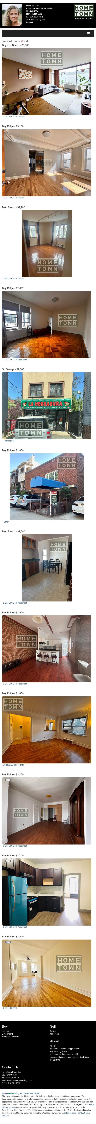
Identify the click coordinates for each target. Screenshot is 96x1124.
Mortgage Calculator (11, 1037)
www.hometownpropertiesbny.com (17, 1080)
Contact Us (55, 1060)
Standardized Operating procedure (65, 1049)
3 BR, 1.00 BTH (13, 279)
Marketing (54, 1034)
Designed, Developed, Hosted (27, 1093)
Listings (5, 1031)
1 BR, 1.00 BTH (14, 684)
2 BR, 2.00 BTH (13, 117)
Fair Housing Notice (58, 1051)
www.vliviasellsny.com (35, 19)
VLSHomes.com (69, 1113)
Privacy (5, 1116)
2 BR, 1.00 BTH (13, 198)
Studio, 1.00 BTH (13, 765)
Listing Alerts (7, 1034)
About (52, 1046)
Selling (53, 1031)
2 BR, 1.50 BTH (14, 927)
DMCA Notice (84, 1113)
